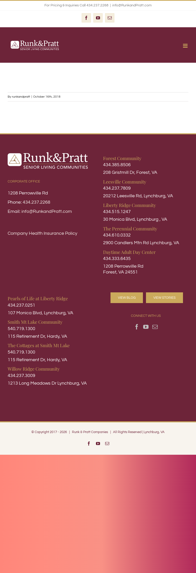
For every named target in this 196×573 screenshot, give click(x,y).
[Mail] (155, 327)
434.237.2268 (36, 202)
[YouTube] (146, 327)
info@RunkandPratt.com (132, 5)
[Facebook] (136, 327)
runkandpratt (21, 96)
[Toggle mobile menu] (185, 45)
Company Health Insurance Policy (42, 233)
